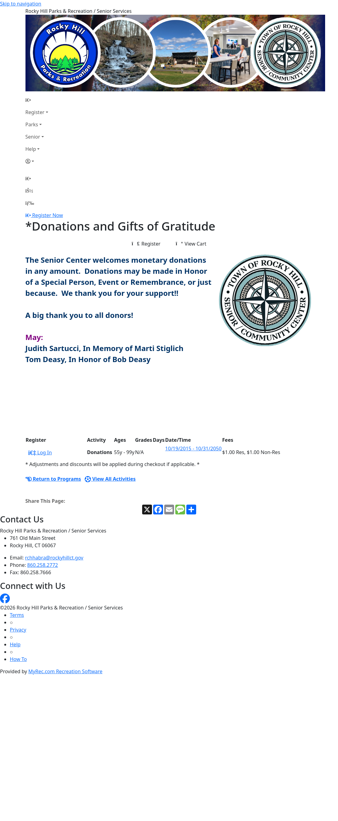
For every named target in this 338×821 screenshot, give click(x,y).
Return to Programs (53, 478)
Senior (32, 136)
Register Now (47, 215)
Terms (17, 615)
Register (35, 112)
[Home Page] (36, 100)
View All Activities (110, 478)
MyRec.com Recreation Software (65, 671)
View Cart (191, 243)
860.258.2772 (42, 565)
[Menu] (29, 203)
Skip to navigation (20, 3)
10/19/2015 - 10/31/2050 (193, 448)
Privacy (18, 629)
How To (18, 659)
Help (30, 149)
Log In (40, 452)
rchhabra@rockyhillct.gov (54, 557)
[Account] (36, 161)
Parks (31, 124)
